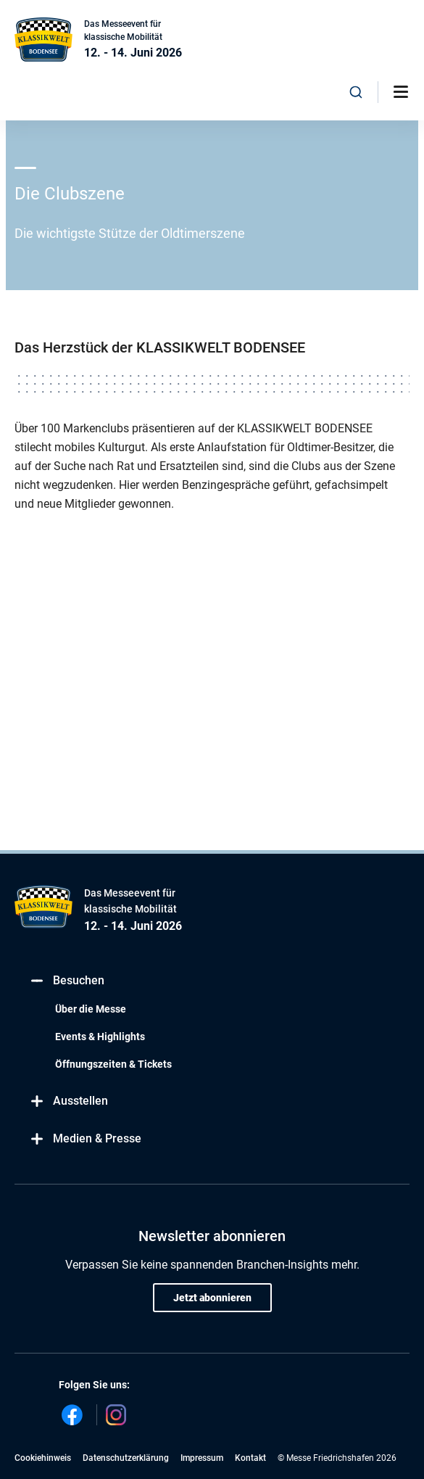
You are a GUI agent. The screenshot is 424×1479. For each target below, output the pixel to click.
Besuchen (66, 980)
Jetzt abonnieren (212, 1297)
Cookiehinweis (42, 1458)
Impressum (201, 1458)
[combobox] (356, 92)
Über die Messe (90, 1009)
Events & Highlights (100, 1036)
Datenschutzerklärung (126, 1458)
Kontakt (250, 1458)
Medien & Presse (85, 1138)
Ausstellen (68, 1100)
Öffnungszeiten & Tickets (113, 1064)
